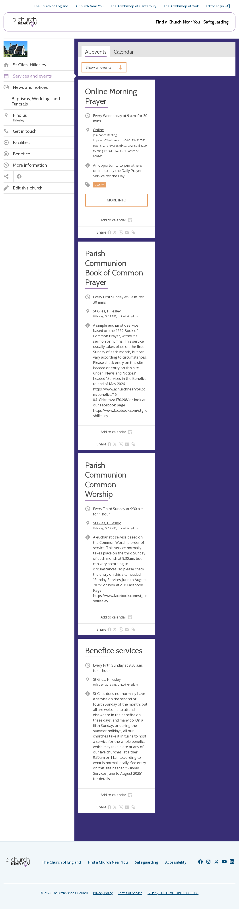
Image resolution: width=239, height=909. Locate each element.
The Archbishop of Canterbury (133, 6)
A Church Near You (89, 6)
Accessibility (176, 862)
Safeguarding (216, 22)
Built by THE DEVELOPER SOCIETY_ (173, 893)
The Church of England (51, 6)
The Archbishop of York (181, 6)
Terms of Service (130, 893)
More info (116, 200)
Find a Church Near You (178, 22)
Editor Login (218, 6)
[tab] (116, 220)
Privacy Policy (103, 893)
